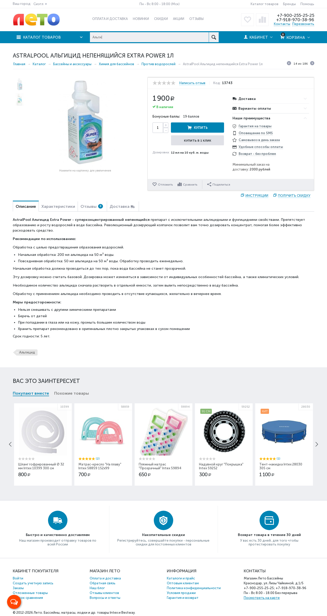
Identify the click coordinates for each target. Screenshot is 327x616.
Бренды (289, 4)
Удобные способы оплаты (261, 147)
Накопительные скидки (163, 535)
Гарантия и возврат (182, 598)
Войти (18, 578)
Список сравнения (28, 598)
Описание (26, 206)
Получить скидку (294, 196)
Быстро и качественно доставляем (58, 535)
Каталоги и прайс (181, 578)
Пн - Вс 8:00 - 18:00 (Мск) (159, 4)
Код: (217, 83)
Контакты (282, 24)
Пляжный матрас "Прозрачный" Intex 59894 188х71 (160, 468)
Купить (201, 128)
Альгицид (27, 352)
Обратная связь (102, 583)
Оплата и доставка (105, 578)
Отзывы (91, 206)
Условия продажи (181, 593)
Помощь (307, 4)
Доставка (120, 206)
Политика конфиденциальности (194, 588)
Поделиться (218, 184)
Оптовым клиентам (183, 583)
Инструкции (257, 196)
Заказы (18, 588)
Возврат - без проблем (257, 154)
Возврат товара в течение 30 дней (269, 535)
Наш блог (97, 588)
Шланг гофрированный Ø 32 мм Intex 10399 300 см (41, 466)
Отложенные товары (30, 593)
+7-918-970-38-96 (295, 19)
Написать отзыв (192, 83)
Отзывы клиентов (104, 593)
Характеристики (58, 206)
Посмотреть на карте (262, 598)
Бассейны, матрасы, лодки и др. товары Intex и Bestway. (89, 612)
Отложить (165, 184)
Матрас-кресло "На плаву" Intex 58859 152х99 (99, 466)
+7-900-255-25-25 (295, 15)
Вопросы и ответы (105, 598)
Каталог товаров (264, 4)
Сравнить (190, 184)
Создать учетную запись (33, 583)
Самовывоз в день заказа (259, 140)
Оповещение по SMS (256, 133)
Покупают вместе (31, 393)
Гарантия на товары (255, 126)
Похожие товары (71, 393)
